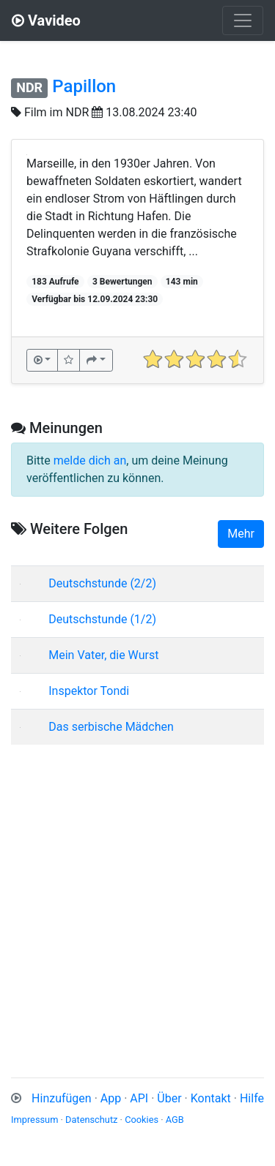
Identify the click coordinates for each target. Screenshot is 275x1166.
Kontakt (211, 1098)
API (139, 1098)
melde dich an (90, 460)
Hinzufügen (62, 1098)
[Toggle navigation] (242, 20)
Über (169, 1098)
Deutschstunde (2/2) (102, 583)
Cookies (141, 1119)
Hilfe (252, 1098)
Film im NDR (56, 112)
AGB (175, 1119)
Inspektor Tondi (88, 691)
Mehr (240, 534)
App (110, 1098)
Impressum (34, 1119)
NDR (29, 87)
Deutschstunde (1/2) (102, 619)
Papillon (84, 86)
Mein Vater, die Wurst (103, 655)
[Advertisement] (137, 893)
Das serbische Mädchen (111, 727)
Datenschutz (91, 1119)
